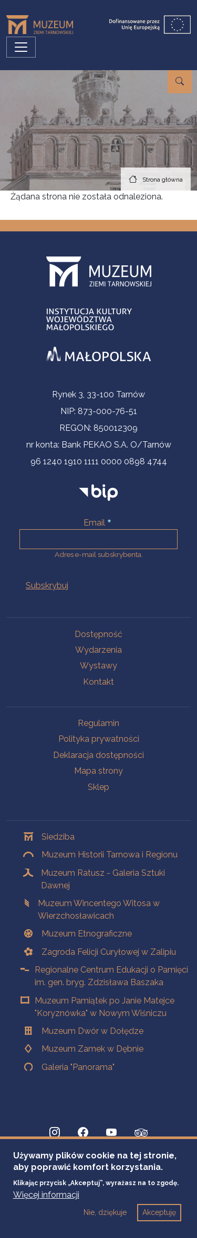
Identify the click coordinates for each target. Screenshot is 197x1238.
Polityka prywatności (98, 739)
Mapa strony (98, 771)
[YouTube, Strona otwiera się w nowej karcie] (111, 1132)
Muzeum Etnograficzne (87, 934)
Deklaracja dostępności (98, 755)
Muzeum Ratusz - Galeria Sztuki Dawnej (103, 879)
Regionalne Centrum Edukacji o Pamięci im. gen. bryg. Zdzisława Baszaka (111, 976)
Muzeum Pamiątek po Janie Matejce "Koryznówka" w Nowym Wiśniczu (104, 1007)
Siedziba (58, 837)
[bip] (98, 492)
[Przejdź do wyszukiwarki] (180, 81)
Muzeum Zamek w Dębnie (92, 1049)
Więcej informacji (46, 1201)
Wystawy (98, 666)
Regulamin (98, 723)
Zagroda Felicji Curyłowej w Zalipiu (109, 952)
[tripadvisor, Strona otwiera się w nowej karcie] (141, 1134)
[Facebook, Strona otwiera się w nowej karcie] (83, 1132)
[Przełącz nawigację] (21, 47)
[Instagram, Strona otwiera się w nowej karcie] (55, 1132)
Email (94, 523)
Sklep (98, 787)
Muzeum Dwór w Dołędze (92, 1031)
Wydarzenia (98, 650)
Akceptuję (159, 1218)
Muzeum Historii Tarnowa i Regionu (110, 855)
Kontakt (98, 682)
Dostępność (98, 634)
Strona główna (162, 179)
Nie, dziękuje (105, 1218)
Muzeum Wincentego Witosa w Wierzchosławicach (99, 909)
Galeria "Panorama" (78, 1067)
